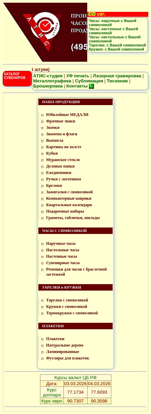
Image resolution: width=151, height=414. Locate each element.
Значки (52, 127)
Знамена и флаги (61, 134)
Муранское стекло (63, 159)
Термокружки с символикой (72, 313)
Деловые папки (60, 166)
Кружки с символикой (66, 306)
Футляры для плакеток (67, 358)
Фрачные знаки (60, 121)
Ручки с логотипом (63, 179)
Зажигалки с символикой (69, 192)
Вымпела (54, 140)
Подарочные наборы (65, 211)
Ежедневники (58, 172)
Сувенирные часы (63, 262)
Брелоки (54, 185)
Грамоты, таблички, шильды (73, 217)
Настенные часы (61, 256)
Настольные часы (62, 250)
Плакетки (55, 338)
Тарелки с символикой (67, 300)
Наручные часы (61, 243)
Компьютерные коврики (68, 198)
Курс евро (51, 400)
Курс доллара (52, 392)
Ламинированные (62, 351)
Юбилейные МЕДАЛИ (67, 114)
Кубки (52, 153)
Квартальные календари (69, 204)
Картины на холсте (63, 146)
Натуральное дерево (64, 345)
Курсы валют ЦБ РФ (75, 377)
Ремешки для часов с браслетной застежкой (76, 272)
